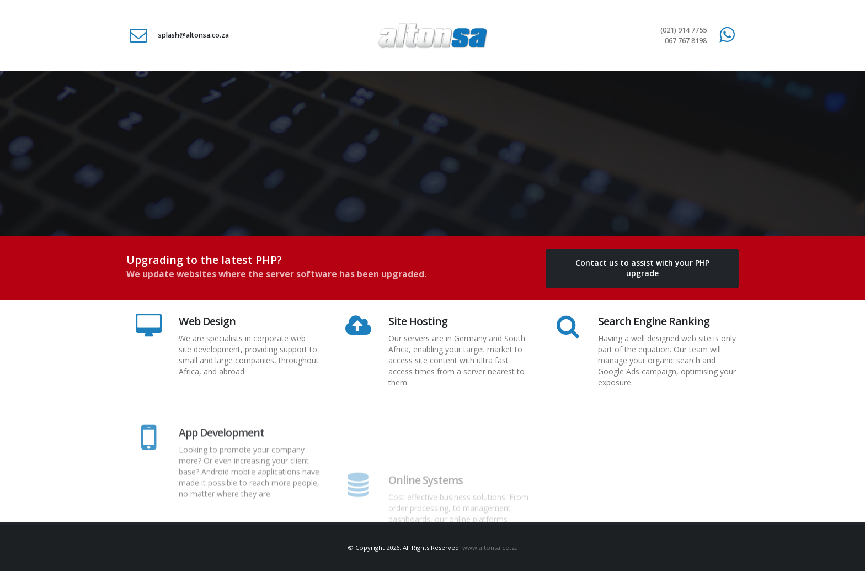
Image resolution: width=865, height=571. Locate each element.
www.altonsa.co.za (490, 547)
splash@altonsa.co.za (193, 35)
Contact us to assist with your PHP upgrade (642, 267)
